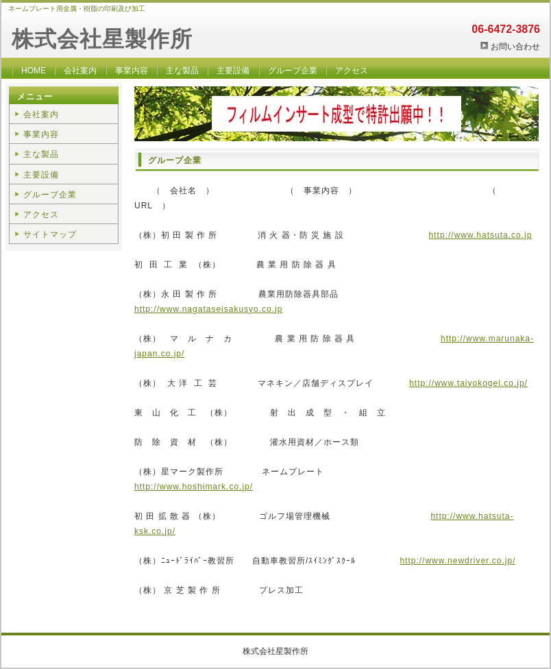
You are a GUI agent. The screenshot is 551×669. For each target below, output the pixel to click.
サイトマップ (50, 234)
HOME (33, 70)
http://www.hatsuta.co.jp (480, 235)
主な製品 (182, 70)
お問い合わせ (515, 46)
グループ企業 (292, 70)
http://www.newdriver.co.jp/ (457, 560)
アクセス (351, 70)
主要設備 (233, 70)
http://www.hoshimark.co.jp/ (193, 486)
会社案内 (80, 70)
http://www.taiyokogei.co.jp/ (468, 383)
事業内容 (131, 70)
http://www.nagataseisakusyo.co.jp (208, 309)
